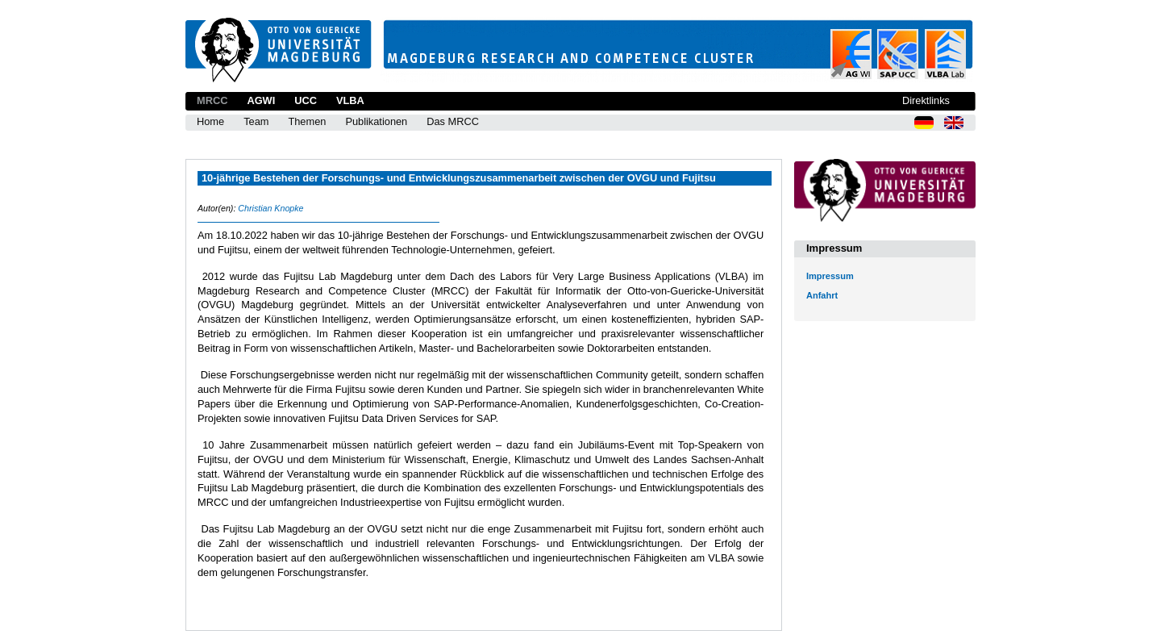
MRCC (212, 100)
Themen (307, 121)
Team (255, 121)
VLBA (350, 100)
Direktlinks (926, 100)
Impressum (830, 276)
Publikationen (376, 121)
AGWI (261, 100)
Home (210, 121)
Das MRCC (453, 121)
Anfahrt (822, 295)
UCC (305, 100)
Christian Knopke (270, 208)
